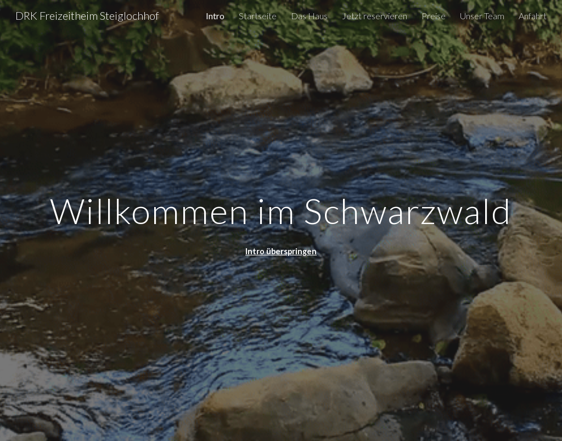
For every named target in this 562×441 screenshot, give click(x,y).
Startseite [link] (258, 15)
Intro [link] (215, 15)
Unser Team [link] (482, 15)
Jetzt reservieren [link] (374, 15)
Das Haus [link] (309, 15)
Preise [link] (434, 15)
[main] (281, 206)
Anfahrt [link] (533, 15)
